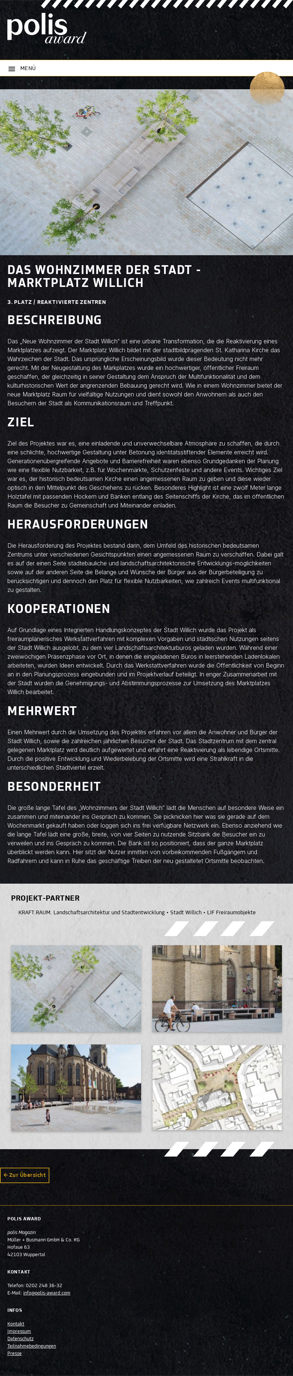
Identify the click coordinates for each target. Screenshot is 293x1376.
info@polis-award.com (46, 1293)
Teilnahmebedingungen (31, 1346)
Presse (14, 1353)
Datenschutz (20, 1339)
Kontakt (15, 1324)
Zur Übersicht (27, 1175)
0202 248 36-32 (44, 1286)
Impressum (19, 1331)
